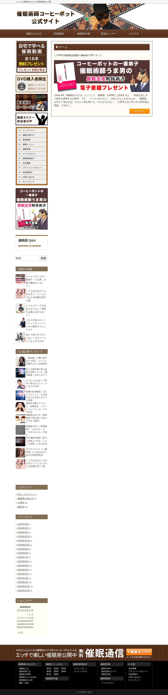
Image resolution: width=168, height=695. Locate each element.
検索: (18, 258)
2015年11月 (24, 540)
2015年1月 (23, 582)
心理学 (21, 502)
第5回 (56, 671)
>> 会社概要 (24, 163)
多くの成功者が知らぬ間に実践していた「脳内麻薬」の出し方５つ (36, 372)
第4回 (48, 671)
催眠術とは (24, 668)
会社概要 (132, 668)
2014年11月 (24, 590)
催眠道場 (105, 664)
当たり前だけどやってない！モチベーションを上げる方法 (36, 337)
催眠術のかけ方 (26, 664)
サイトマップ (134, 680)
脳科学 (21, 507)
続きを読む (139, 111)
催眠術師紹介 (80, 664)
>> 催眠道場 (24, 149)
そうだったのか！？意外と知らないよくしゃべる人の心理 (36, 383)
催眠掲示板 (52, 678)
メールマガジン (108, 683)
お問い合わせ (134, 677)
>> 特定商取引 (25, 172)
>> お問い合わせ (26, 177)
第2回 (56, 668)
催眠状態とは (25, 671)
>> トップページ (26, 130)
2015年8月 (23, 553)
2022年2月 (23, 524)
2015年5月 (23, 565)
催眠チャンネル (54, 664)
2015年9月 (23, 549)
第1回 (48, 668)
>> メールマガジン (27, 154)
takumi (84, 55)
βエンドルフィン (26, 494)
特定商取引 (133, 674)
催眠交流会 (106, 674)
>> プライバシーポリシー (30, 168)
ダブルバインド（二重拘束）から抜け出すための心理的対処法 (36, 452)
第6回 (63, 671)
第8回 (56, 674)
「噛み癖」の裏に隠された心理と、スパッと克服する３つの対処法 (36, 361)
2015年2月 (23, 578)
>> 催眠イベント (26, 144)
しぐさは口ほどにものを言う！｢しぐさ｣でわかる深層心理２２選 (36, 463)
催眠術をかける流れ (27, 677)
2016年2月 (23, 528)
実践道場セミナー (109, 671)
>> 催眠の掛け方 (26, 135)
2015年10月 (24, 545)
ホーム (63, 47)
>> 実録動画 (24, 140)
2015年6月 (23, 561)
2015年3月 (23, 574)
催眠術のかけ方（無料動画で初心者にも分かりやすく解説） (36, 418)
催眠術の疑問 (25, 674)
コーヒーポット (80, 668)
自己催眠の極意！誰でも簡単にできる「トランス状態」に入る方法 (36, 441)
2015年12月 (24, 536)
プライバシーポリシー (138, 671)
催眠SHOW (106, 668)
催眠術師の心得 (26, 680)
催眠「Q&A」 (25, 683)
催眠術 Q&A (31, 243)
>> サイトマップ (26, 182)
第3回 (63, 668)
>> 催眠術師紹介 (26, 158)
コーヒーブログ (80, 671)
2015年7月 (23, 557)
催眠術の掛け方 (26, 498)
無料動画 (105, 678)
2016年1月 (23, 532)
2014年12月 (24, 586)
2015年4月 (23, 569)
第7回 (48, 674)
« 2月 (20, 632)
